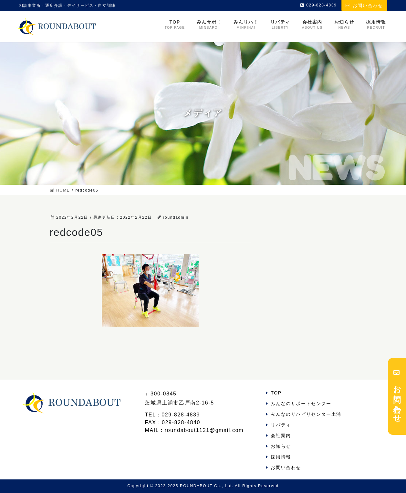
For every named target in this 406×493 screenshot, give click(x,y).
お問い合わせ (364, 5)
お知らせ (281, 446)
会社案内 (281, 435)
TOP (276, 392)
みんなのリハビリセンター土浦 (306, 414)
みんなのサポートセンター (301, 403)
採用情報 (281, 456)
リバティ (281, 424)
